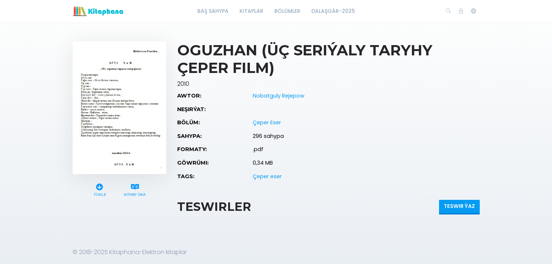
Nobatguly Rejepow (278, 95)
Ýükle (99, 189)
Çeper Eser (267, 122)
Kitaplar (251, 11)
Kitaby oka (135, 189)
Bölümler (287, 11)
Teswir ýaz (459, 206)
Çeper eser (267, 176)
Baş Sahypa (213, 11)
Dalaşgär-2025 (333, 11)
